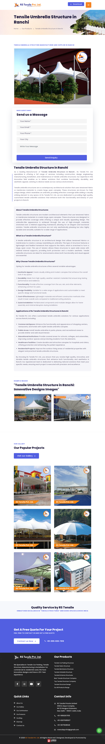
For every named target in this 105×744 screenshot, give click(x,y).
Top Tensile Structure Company (65, 681)
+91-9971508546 (63, 725)
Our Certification (21, 710)
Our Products (27, 29)
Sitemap (18, 721)
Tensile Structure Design (62, 684)
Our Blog (18, 718)
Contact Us (19, 725)
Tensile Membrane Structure (63, 669)
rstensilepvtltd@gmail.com (68, 730)
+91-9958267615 (63, 716)
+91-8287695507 (63, 720)
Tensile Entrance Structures (63, 675)
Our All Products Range (61, 687)
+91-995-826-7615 (54, 641)
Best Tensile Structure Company (65, 678)
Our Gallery (19, 706)
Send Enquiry (52, 157)
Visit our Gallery (26, 455)
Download (76, 4)
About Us (18, 703)
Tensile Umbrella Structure (63, 672)
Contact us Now (26, 641)
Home (16, 29)
